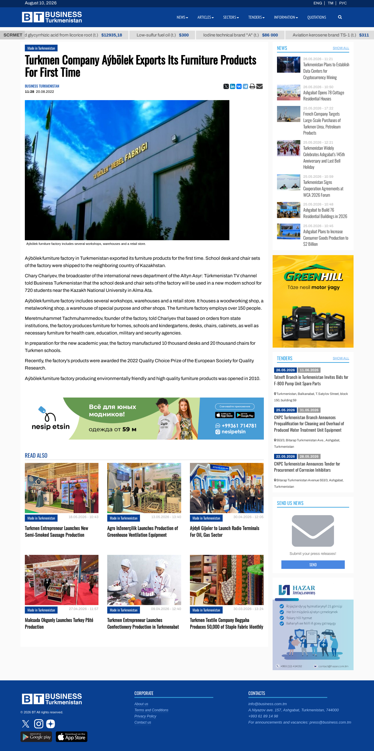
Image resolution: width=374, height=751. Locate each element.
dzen (50, 724)
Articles (206, 17)
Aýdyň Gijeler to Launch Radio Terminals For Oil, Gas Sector (224, 531)
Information (286, 17)
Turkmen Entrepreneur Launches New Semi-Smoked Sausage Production (56, 531)
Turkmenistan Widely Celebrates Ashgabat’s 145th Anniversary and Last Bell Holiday (324, 157)
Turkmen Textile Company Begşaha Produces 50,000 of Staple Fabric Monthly (226, 623)
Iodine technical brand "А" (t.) (255, 35)
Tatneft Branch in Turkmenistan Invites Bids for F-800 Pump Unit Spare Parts (311, 380)
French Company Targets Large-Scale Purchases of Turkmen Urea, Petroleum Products (322, 123)
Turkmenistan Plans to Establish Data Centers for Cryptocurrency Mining (326, 70)
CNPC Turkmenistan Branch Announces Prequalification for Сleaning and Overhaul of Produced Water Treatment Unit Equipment (309, 423)
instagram (38, 724)
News (282, 47)
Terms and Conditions (151, 710)
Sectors (231, 17)
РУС (343, 3)
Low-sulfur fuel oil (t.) (178, 35)
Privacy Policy (145, 716)
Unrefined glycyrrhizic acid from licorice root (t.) (80, 35)
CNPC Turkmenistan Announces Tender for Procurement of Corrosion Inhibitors (307, 466)
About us (141, 704)
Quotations (316, 17)
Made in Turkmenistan (41, 48)
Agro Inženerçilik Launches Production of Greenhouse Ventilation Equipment (142, 531)
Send (313, 564)
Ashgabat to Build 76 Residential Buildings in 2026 (325, 213)
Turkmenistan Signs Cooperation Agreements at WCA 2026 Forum (323, 188)
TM (330, 3)
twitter (26, 724)
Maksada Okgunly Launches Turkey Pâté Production (59, 623)
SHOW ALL (341, 48)
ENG (318, 3)
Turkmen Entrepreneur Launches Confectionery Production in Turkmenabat (143, 623)
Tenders (284, 358)
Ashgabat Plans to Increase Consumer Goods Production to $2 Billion (325, 237)
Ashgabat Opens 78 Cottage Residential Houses (323, 95)
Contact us (142, 722)
